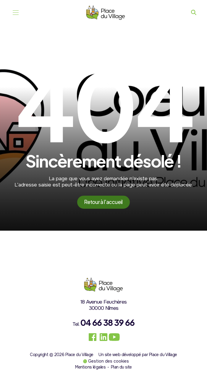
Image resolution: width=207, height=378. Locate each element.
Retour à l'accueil (103, 202)
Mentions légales (90, 367)
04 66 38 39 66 (107, 322)
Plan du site (121, 367)
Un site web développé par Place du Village (137, 354)
